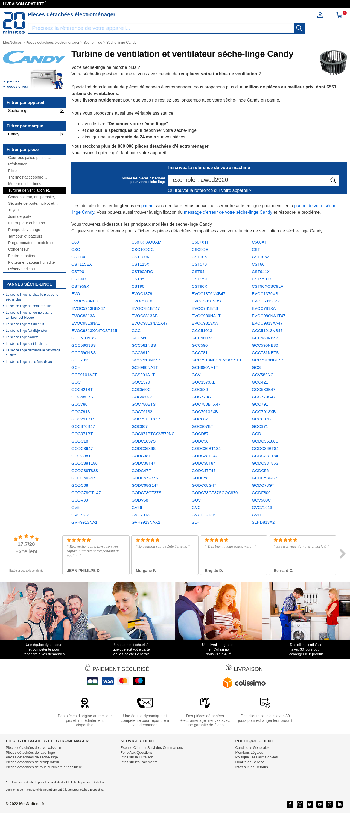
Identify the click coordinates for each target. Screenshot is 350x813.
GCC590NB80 (265, 345)
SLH (196, 522)
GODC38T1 (142, 455)
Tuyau (13, 210)
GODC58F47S (265, 478)
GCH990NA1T (205, 367)
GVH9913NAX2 (146, 522)
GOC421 (260, 382)
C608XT (259, 242)
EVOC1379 (142, 293)
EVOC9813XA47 (267, 323)
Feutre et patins (21, 256)
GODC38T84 (204, 463)
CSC (75, 249)
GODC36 (200, 441)
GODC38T (81, 455)
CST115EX (81, 264)
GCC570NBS (83, 338)
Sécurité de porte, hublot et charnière (31, 203)
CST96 (138, 286)
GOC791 (260, 404)
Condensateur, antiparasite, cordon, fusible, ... (31, 197)
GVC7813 (80, 514)
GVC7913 (141, 514)
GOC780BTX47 (206, 404)
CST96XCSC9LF (267, 286)
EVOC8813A (83, 315)
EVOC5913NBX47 (88, 308)
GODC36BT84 (265, 448)
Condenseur (18, 249)
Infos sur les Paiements (139, 762)
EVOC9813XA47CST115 (94, 330)
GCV (196, 374)
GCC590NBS (83, 352)
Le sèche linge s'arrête (22, 337)
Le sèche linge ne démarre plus (28, 306)
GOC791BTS (83, 419)
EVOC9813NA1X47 (150, 323)
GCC (136, 330)
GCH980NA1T (145, 367)
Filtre (12, 171)
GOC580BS (82, 396)
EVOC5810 (142, 301)
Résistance (17, 164)
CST (256, 249)
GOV (196, 500)
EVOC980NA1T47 (268, 315)
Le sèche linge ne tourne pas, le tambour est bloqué (29, 315)
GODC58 (200, 478)
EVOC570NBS (84, 301)
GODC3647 (82, 448)
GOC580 (200, 389)
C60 (75, 242)
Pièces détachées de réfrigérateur (32, 762)
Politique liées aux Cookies (256, 757)
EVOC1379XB (265, 293)
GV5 (75, 507)
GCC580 (139, 338)
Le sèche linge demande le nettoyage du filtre (33, 352)
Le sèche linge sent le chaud (26, 344)
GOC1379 (141, 382)
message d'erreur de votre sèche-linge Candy (228, 212)
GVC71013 (262, 507)
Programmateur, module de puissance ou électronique (31, 243)
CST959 (199, 279)
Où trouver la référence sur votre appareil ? (210, 190)
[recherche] (299, 28)
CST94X (79, 279)
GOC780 (79, 404)
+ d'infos (99, 782)
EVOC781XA (264, 308)
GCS (256, 367)
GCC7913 (80, 360)
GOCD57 (200, 433)
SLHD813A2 (263, 522)
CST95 (138, 279)
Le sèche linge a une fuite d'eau (29, 362)
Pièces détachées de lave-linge (30, 752)
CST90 (77, 271)
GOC (76, 382)
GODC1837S (144, 441)
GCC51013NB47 (267, 330)
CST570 (199, 264)
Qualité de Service (249, 762)
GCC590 (200, 345)
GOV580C (261, 500)
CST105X (261, 256)
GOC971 (260, 426)
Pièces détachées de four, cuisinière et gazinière (44, 767)
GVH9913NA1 (84, 522)
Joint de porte (19, 217)
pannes (13, 81)
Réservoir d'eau (21, 269)
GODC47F (141, 470)
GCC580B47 (203, 338)
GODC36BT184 (206, 448)
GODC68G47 (204, 485)
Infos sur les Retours (251, 767)
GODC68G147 (145, 485)
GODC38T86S (265, 463)
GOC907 (140, 426)
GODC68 (79, 485)
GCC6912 (141, 352)
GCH (75, 367)
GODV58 (140, 500)
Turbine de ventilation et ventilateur (28, 190)
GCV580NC (262, 374)
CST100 (78, 256)
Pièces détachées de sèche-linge (32, 757)
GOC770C (201, 396)
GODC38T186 (84, 463)
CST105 (199, 256)
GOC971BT (82, 433)
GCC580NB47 (265, 338)
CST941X (261, 271)
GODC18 (79, 441)
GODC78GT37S (146, 492)
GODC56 (260, 470)
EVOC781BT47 (146, 308)
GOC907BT (202, 426)
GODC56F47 (83, 478)
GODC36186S (265, 441)
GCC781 (200, 352)
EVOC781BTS (205, 308)
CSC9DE (200, 249)
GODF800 (261, 492)
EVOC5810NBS (206, 301)
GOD (256, 433)
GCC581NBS (144, 345)
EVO (75, 293)
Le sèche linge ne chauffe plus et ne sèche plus (32, 297)
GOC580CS (142, 396)
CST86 (258, 264)
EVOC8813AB (145, 315)
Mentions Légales (249, 752)
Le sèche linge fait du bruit (25, 324)
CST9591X (262, 279)
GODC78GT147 (86, 492)
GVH (256, 514)
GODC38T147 (205, 455)
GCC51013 (202, 330)
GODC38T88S (84, 470)
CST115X (140, 264)
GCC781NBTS (265, 352)
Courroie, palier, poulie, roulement (28, 158)
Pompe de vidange (24, 230)
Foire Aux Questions (137, 752)
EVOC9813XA (205, 323)
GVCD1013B (203, 514)
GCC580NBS (83, 345)
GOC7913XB (264, 411)
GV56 (137, 507)
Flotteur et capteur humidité (31, 262)
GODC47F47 (204, 470)
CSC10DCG (143, 249)
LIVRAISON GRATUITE (23, 4)
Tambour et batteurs (25, 236)
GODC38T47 (144, 463)
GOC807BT (262, 419)
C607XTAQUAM (146, 242)
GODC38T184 (265, 455)
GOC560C (141, 389)
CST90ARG (142, 271)
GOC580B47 (263, 389)
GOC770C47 (264, 396)
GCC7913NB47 (146, 360)
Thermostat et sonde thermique (25, 177)
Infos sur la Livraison (137, 757)
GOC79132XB (205, 411)
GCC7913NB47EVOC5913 (216, 360)
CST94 (198, 271)
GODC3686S (144, 448)
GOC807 (200, 419)
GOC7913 (80, 411)
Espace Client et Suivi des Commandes (152, 748)
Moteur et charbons (24, 184)
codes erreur (18, 86)
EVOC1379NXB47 (208, 293)
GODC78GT (263, 485)
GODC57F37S (145, 478)
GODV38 (79, 500)
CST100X (140, 256)
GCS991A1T (143, 374)
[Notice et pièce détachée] (14, 23)
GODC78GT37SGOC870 (215, 492)
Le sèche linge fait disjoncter (26, 331)
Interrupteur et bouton (26, 223)
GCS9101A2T (84, 374)
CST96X (199, 286)
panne (147, 205)
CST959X (80, 286)
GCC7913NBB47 (267, 360)
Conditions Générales (252, 748)
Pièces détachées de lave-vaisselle (33, 748)
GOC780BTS (144, 404)
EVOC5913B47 (266, 301)
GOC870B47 (83, 426)
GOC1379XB (204, 382)
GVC (196, 507)
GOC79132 (142, 411)
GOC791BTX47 (146, 419)
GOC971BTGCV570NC (153, 433)
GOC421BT (82, 389)
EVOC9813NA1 (85, 323)
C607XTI (200, 242)
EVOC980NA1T (206, 315)
